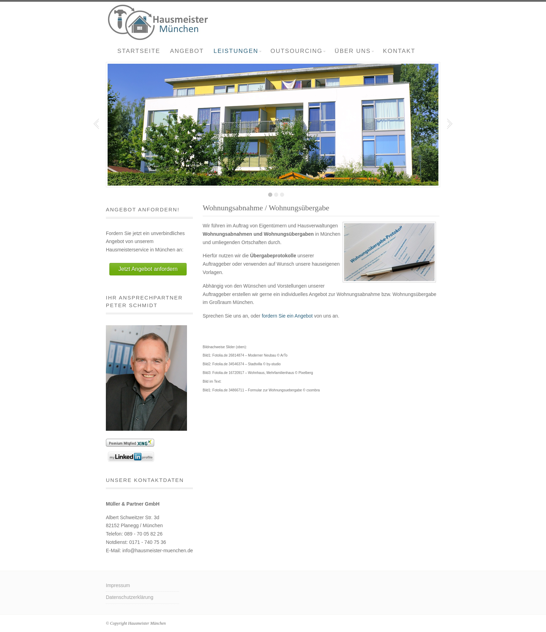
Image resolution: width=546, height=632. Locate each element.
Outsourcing (298, 51)
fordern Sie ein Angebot (287, 316)
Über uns (354, 51)
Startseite (138, 51)
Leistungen (237, 51)
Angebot (187, 51)
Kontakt (399, 51)
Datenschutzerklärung (129, 597)
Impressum (118, 585)
